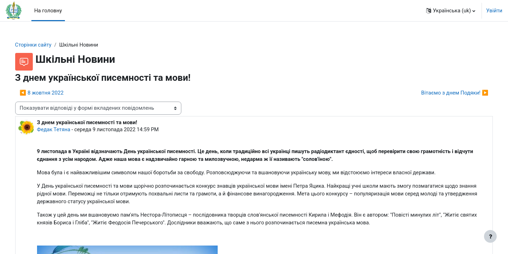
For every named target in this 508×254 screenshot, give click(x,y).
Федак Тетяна (64, 130)
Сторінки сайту (43, 45)
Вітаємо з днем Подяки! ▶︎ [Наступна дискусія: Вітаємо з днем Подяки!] (444, 93)
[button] (450, 10)
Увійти (494, 10)
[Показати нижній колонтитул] (490, 236)
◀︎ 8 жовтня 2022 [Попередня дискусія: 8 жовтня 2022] (51, 93)
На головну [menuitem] (48, 10)
